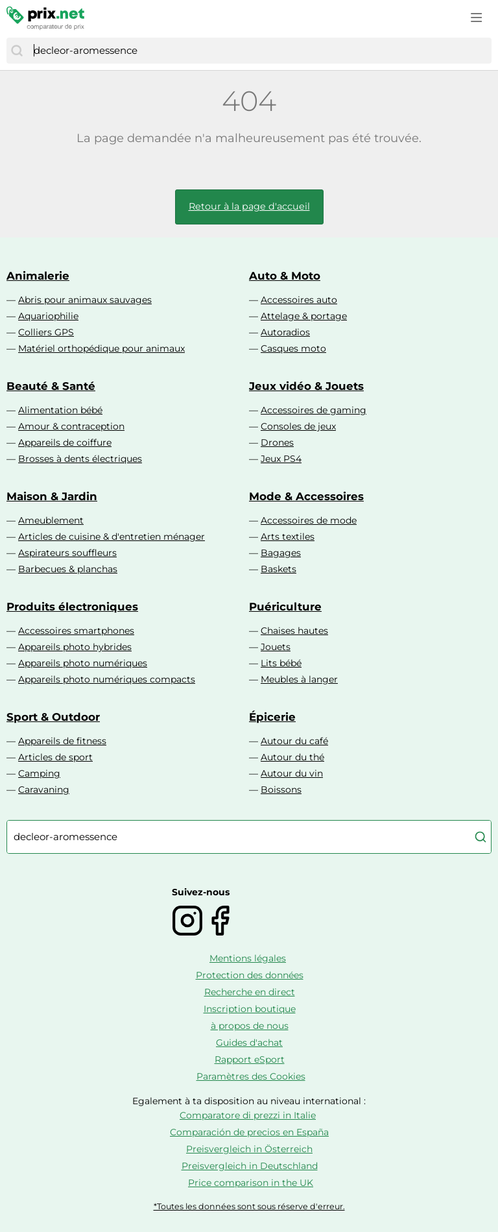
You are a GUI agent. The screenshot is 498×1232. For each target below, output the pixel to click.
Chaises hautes (294, 630)
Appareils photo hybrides (75, 647)
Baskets (278, 569)
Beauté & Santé (50, 386)
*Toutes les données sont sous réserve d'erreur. (249, 1206)
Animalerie (37, 275)
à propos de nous (250, 1026)
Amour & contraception (71, 426)
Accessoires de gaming (313, 410)
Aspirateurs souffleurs (67, 553)
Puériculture (285, 606)
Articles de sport (55, 757)
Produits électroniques (72, 606)
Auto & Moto (284, 275)
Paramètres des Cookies (250, 1076)
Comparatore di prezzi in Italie (248, 1115)
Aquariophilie (48, 316)
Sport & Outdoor (53, 716)
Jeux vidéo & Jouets (306, 386)
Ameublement (51, 520)
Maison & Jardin (51, 496)
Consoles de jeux (298, 426)
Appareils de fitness (62, 741)
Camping (39, 773)
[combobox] (259, 51)
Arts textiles (287, 536)
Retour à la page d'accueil (249, 206)
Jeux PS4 (281, 459)
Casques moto (293, 348)
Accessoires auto (299, 300)
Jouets (275, 647)
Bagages (281, 553)
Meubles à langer (299, 679)
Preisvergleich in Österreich (249, 1149)
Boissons (281, 789)
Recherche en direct (249, 992)
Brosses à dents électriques (80, 459)
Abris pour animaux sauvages (85, 300)
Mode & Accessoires (306, 496)
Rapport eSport (250, 1059)
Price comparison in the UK (250, 1183)
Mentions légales (247, 958)
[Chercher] (16, 51)
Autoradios (285, 332)
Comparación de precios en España (249, 1132)
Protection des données (249, 975)
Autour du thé (292, 757)
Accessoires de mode (309, 520)
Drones (277, 442)
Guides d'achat (249, 1042)
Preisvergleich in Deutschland (250, 1166)
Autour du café (294, 741)
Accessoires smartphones (76, 630)
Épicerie (272, 716)
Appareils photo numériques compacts (106, 679)
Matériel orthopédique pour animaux (101, 348)
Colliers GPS (46, 332)
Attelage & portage (304, 316)
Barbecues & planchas (67, 569)
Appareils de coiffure (65, 442)
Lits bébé (281, 663)
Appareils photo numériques (82, 663)
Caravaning (43, 789)
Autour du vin (292, 773)
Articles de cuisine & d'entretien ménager (111, 536)
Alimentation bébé (60, 410)
